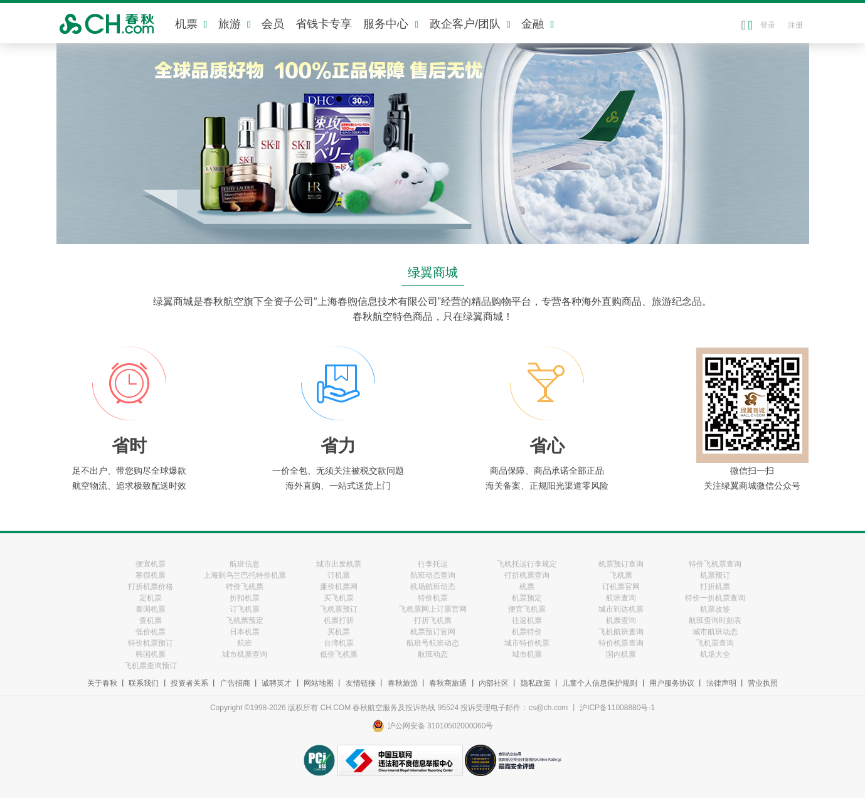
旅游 (234, 24)
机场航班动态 (432, 586)
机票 (191, 24)
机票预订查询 (621, 564)
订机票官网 (621, 586)
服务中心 (390, 24)
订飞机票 (245, 609)
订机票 (338, 575)
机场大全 (715, 654)
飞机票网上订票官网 (433, 609)
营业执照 (763, 683)
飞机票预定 (244, 620)
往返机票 (527, 620)
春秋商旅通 (448, 683)
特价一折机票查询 (715, 597)
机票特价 (527, 631)
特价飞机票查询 (715, 564)
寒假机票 (150, 575)
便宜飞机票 (527, 609)
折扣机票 (245, 597)
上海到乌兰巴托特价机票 (244, 575)
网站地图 (319, 683)
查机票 (150, 620)
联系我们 (144, 683)
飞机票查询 (715, 643)
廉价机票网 (339, 586)
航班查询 (621, 597)
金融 (537, 24)
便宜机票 (150, 564)
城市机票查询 (244, 654)
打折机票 (715, 586)
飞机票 (621, 575)
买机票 (338, 631)
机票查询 (621, 620)
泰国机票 (150, 609)
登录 (767, 25)
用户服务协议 (671, 683)
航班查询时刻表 (715, 620)
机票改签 (715, 609)
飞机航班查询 (621, 631)
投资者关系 (189, 683)
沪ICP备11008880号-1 (617, 707)
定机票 (150, 597)
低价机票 (150, 631)
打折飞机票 (433, 620)
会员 (273, 24)
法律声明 (721, 683)
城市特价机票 (526, 643)
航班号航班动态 (432, 643)
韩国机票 (150, 654)
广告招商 (235, 683)
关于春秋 (102, 683)
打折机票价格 (150, 586)
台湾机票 (339, 643)
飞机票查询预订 (150, 665)
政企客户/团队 (470, 24)
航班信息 (245, 564)
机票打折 (339, 620)
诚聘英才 (277, 683)
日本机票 (245, 631)
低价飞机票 (339, 654)
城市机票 (527, 654)
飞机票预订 (339, 609)
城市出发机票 (338, 564)
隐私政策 (536, 683)
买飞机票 (339, 597)
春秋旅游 (403, 683)
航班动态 (433, 654)
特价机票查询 (621, 643)
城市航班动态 (715, 631)
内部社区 (494, 683)
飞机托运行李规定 (527, 564)
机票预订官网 (432, 631)
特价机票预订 (150, 643)
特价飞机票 (244, 586)
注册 (795, 25)
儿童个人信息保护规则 (599, 683)
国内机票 (621, 654)
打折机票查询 (526, 575)
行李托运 (433, 564)
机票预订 (715, 575)
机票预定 (527, 597)
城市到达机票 (621, 609)
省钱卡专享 (323, 24)
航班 (244, 643)
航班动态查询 (432, 575)
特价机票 (433, 597)
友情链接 (361, 683)
